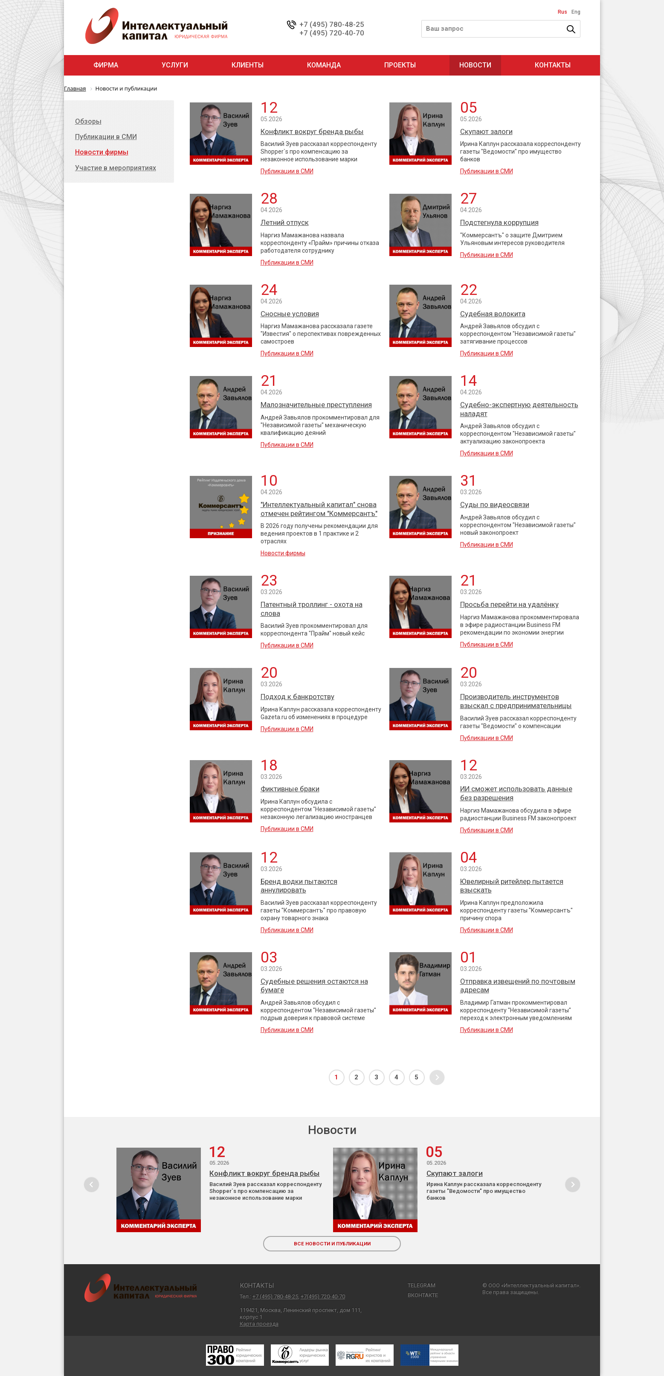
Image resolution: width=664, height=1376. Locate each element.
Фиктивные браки (290, 788)
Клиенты (248, 65)
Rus (562, 12)
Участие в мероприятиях (115, 168)
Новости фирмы (283, 553)
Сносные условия (290, 313)
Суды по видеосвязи (494, 504)
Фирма (105, 65)
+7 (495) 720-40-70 (331, 33)
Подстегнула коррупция (499, 222)
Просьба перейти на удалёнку (509, 604)
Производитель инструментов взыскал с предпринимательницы (516, 701)
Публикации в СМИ (287, 171)
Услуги (175, 65)
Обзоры (88, 121)
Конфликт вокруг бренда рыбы (312, 131)
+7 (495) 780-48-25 (331, 24)
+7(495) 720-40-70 (323, 1296)
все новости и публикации (332, 1244)
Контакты (553, 65)
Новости (475, 65)
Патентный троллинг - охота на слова (311, 609)
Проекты (400, 65)
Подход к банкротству (297, 696)
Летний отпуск (285, 222)
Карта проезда (259, 1324)
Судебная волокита (492, 313)
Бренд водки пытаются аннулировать (299, 886)
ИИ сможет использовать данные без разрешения (516, 793)
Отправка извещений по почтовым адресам (517, 985)
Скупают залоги (486, 131)
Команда (324, 65)
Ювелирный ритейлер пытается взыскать (511, 886)
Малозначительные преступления (316, 404)
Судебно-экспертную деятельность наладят (519, 409)
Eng (575, 12)
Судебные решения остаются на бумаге (314, 985)
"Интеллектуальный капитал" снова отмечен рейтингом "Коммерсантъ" (319, 509)
